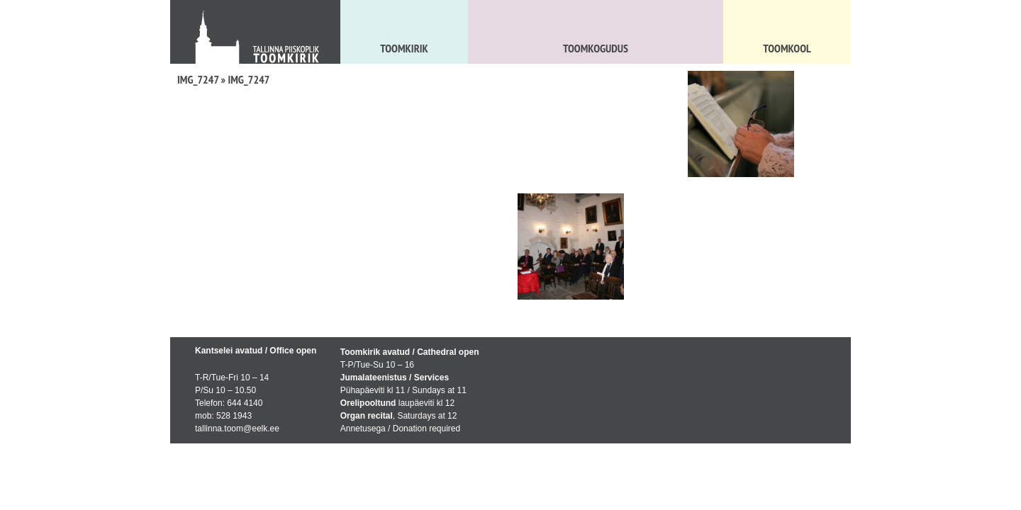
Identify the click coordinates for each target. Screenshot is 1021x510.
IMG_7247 (197, 79)
